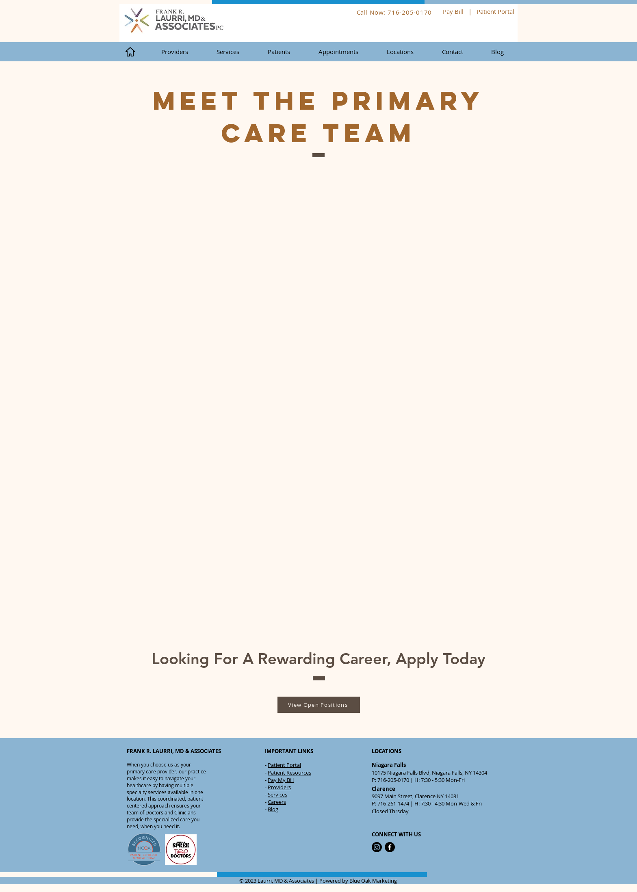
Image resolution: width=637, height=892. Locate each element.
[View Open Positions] (318, 705)
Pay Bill (453, 11)
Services (277, 794)
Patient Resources (289, 772)
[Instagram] (377, 847)
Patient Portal (496, 11)
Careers (277, 801)
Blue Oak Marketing (373, 880)
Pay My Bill (281, 780)
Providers (279, 787)
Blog (273, 809)
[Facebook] (390, 847)
